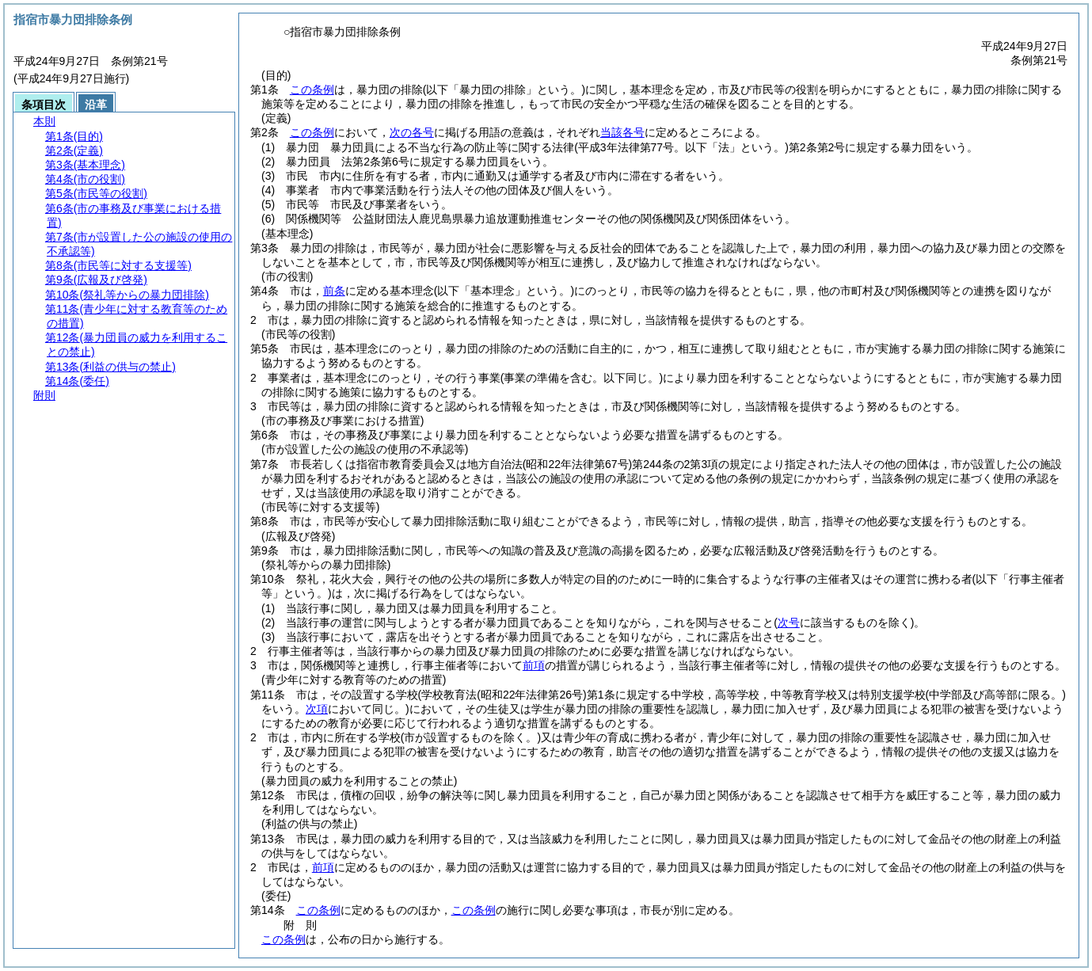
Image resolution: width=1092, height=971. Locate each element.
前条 (334, 290)
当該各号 (622, 132)
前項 (534, 665)
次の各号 (412, 132)
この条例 (312, 89)
